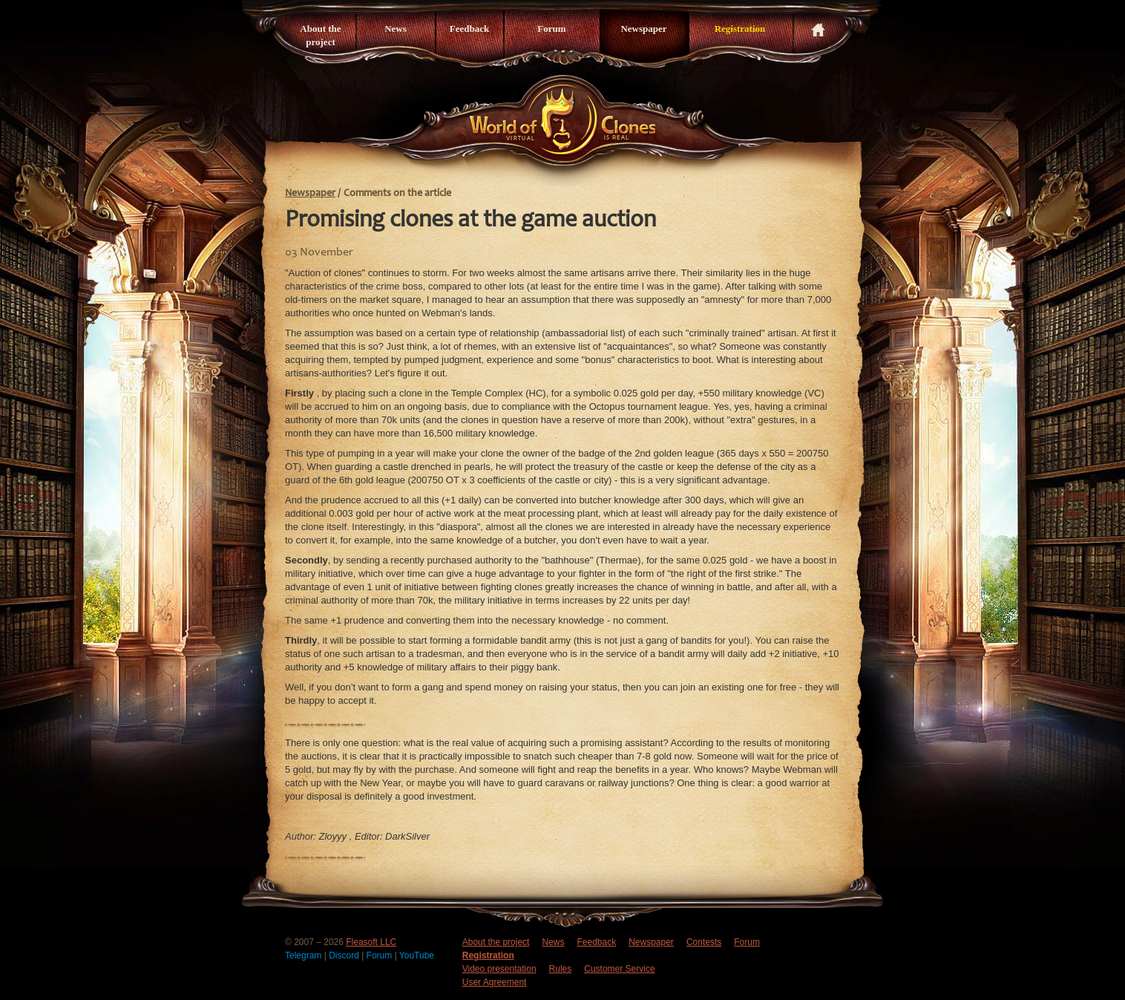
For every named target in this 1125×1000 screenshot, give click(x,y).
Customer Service (619, 969)
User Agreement (494, 982)
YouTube (416, 955)
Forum (551, 28)
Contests (703, 942)
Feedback (469, 28)
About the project (320, 35)
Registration (740, 28)
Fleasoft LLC (371, 942)
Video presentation (499, 969)
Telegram (304, 955)
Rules (560, 969)
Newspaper (643, 28)
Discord (345, 955)
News (395, 28)
